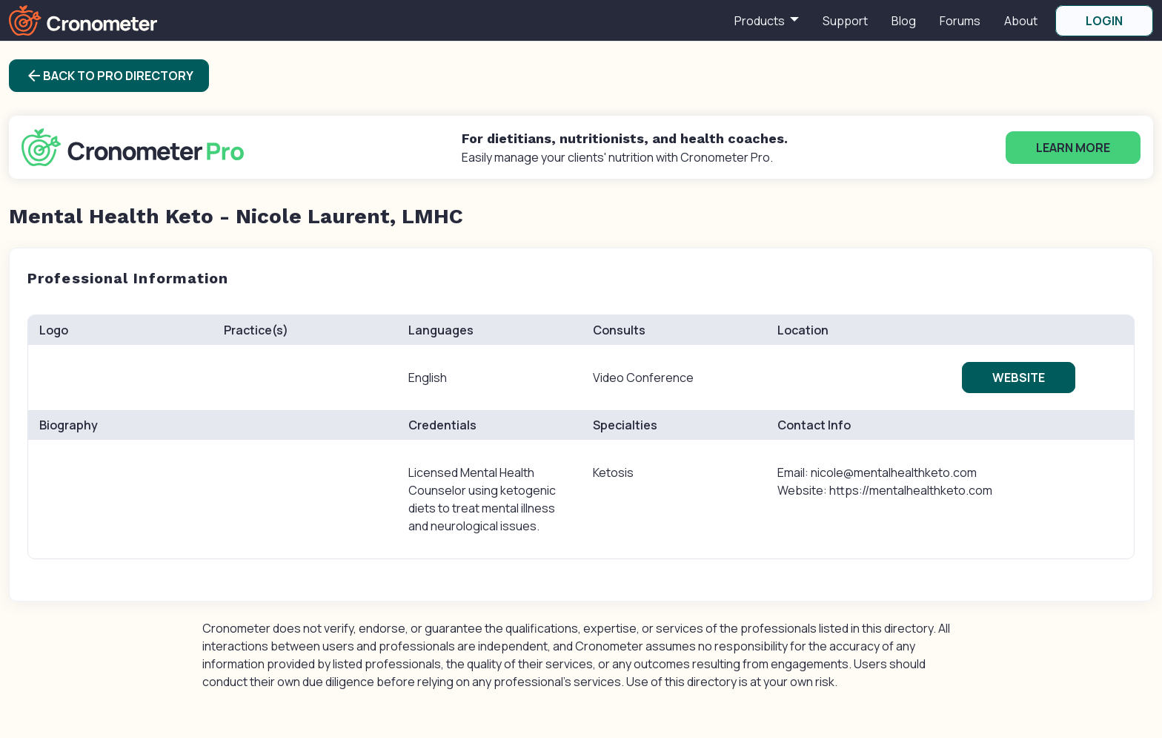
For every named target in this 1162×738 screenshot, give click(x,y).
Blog (904, 21)
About (1021, 21)
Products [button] (760, 21)
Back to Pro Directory (109, 76)
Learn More (1073, 147)
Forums (960, 21)
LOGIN (1104, 21)
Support (845, 21)
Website (1018, 377)
